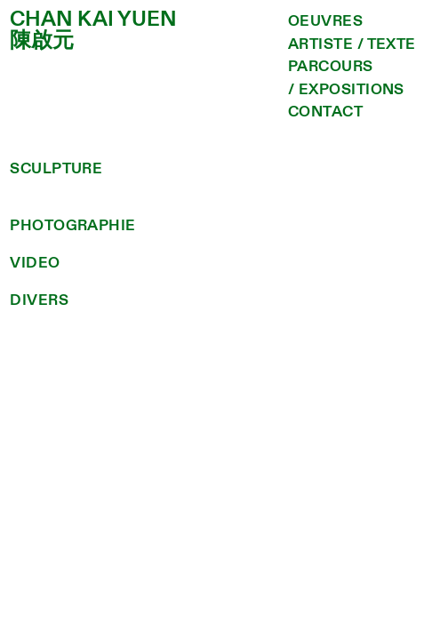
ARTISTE (320, 44)
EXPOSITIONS (351, 89)
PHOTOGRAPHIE (72, 225)
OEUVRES (325, 21)
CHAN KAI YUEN (93, 19)
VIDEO (35, 262)
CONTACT (325, 111)
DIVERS (39, 300)
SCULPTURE (56, 168)
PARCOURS (330, 66)
